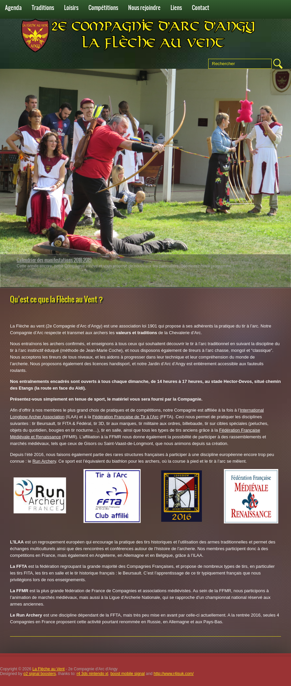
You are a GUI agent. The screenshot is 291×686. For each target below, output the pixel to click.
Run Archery (44, 461)
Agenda (13, 7)
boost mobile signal (127, 673)
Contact (200, 7)
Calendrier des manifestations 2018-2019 (54, 260)
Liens (176, 7)
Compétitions (103, 7)
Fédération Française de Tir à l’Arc (125, 416)
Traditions (43, 7)
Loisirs (71, 7)
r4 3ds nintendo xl (92, 673)
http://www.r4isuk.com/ (174, 673)
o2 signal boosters (39, 673)
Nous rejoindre (144, 7)
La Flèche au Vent (48, 669)
